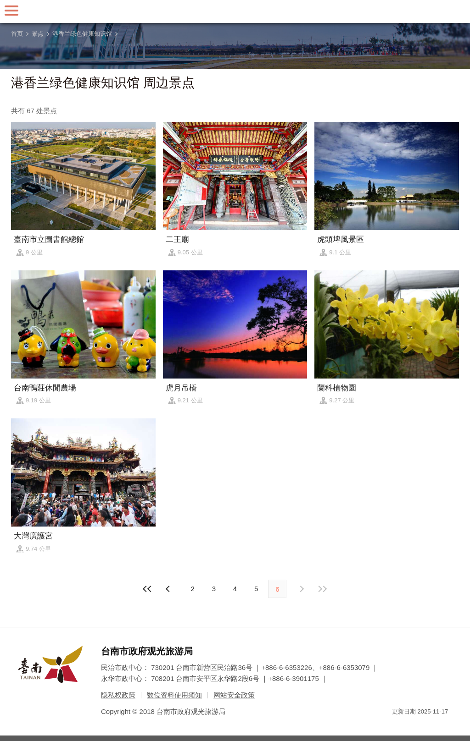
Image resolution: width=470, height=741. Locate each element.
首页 (17, 33)
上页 (301, 589)
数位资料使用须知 (174, 695)
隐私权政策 (118, 695)
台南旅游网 (235, 11)
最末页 (322, 589)
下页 (169, 589)
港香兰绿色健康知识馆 (82, 33)
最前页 (147, 589)
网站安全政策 (234, 695)
